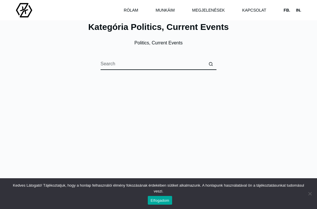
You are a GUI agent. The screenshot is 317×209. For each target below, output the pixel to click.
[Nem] (310, 194)
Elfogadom (160, 200)
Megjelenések (208, 10)
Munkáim (165, 10)
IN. (298, 10)
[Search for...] (153, 64)
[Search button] (210, 64)
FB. (287, 10)
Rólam (131, 10)
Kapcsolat (254, 10)
